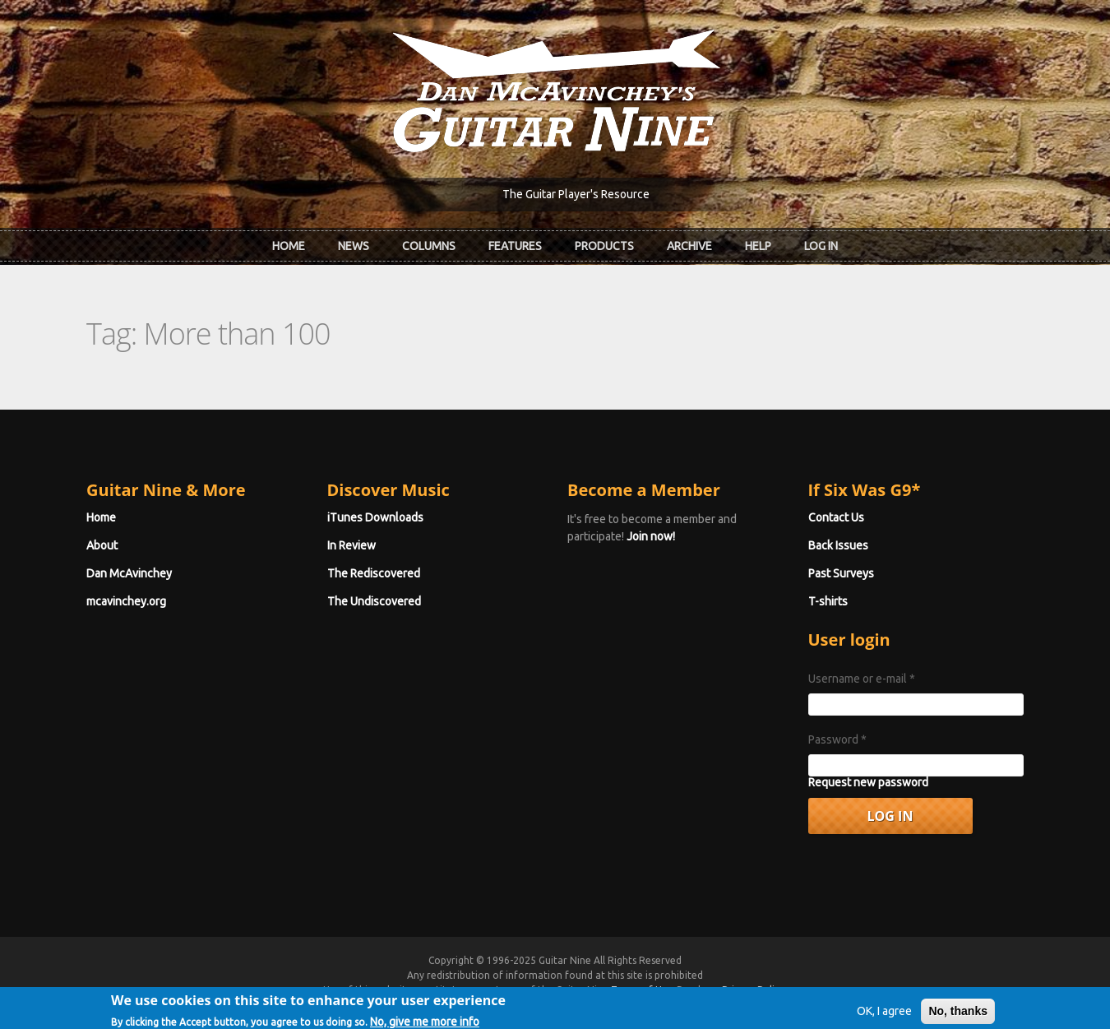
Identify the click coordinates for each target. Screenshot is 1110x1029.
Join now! (651, 536)
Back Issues (838, 545)
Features (515, 246)
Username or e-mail (861, 678)
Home (288, 246)
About (102, 545)
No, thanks (957, 1015)
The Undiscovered (374, 601)
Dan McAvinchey (129, 573)
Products (604, 246)
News (353, 246)
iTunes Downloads (375, 517)
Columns (429, 246)
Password (837, 739)
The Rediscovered (373, 573)
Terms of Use (641, 990)
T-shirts (828, 601)
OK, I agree (884, 1015)
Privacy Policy (753, 990)
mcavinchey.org (126, 601)
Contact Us (836, 517)
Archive (689, 246)
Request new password (868, 782)
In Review (351, 545)
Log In (821, 246)
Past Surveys (841, 573)
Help (758, 246)
